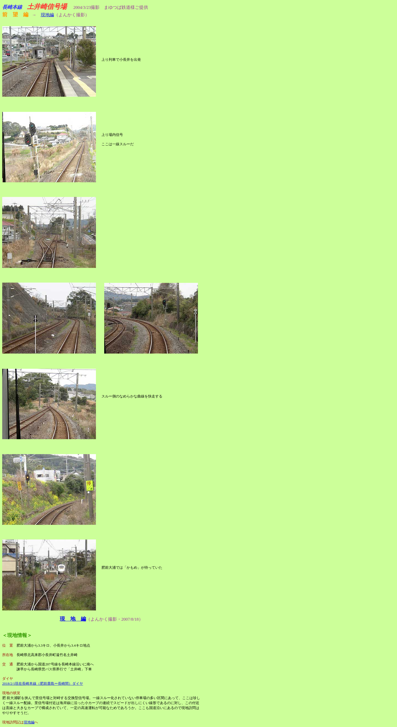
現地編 (47, 14)
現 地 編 (73, 619)
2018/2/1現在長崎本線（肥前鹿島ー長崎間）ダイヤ (42, 683)
